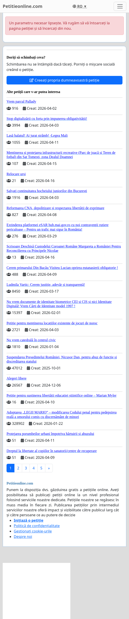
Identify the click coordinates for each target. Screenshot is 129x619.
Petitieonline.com (22, 6)
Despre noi (23, 536)
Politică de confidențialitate (37, 525)
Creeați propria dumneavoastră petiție (64, 80)
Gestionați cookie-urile (33, 531)
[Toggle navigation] (120, 6)
